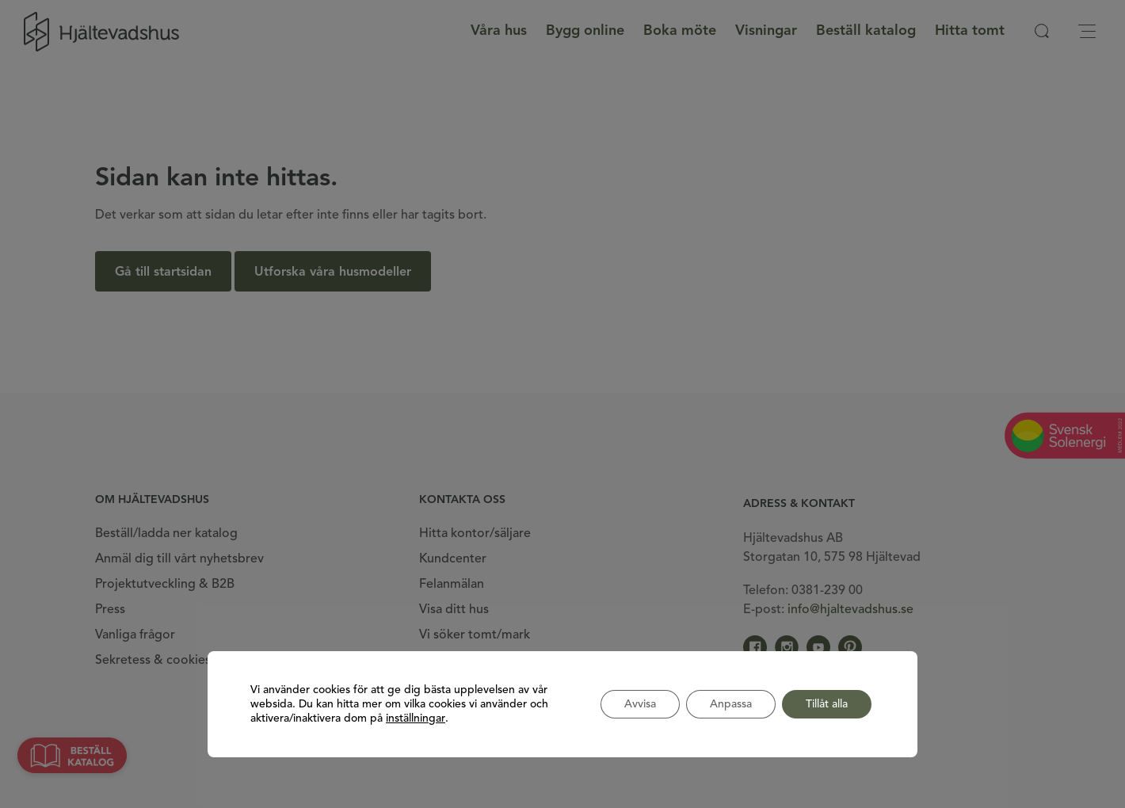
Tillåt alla (827, 704)
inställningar (415, 718)
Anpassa (731, 704)
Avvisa (640, 704)
